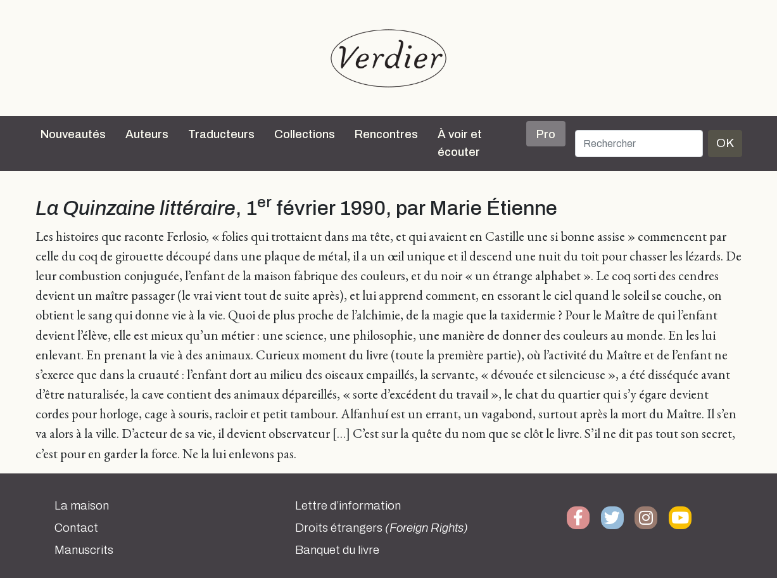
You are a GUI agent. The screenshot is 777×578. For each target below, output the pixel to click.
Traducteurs (221, 134)
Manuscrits (83, 550)
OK (725, 143)
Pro (545, 134)
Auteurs (146, 134)
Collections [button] (304, 134)
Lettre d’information (348, 505)
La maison (81, 505)
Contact (76, 528)
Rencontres (386, 134)
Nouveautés (73, 134)
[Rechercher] (639, 143)
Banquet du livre (337, 550)
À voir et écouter (460, 143)
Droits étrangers (381, 528)
